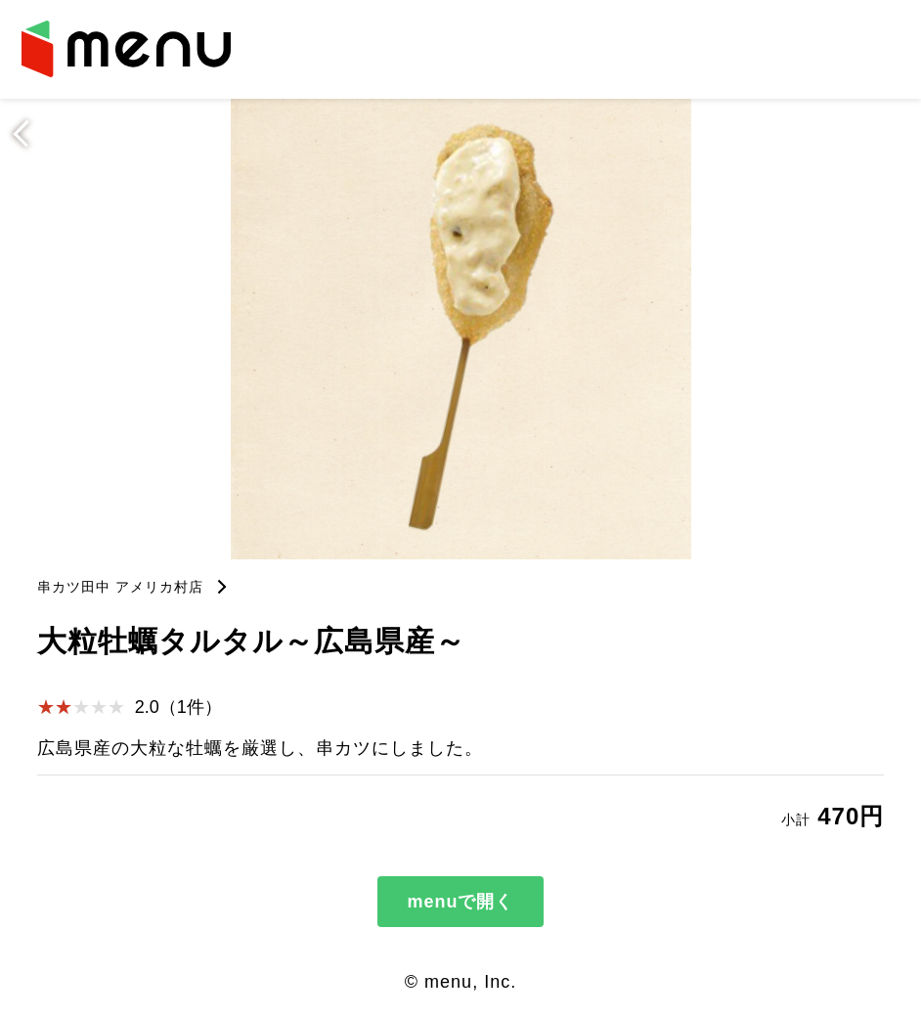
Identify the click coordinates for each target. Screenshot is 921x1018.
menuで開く (460, 901)
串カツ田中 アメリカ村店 (120, 587)
